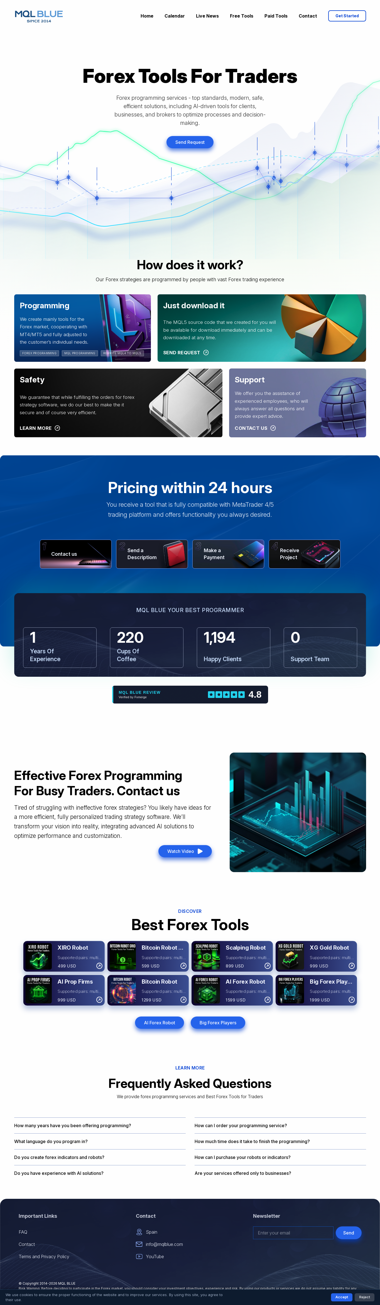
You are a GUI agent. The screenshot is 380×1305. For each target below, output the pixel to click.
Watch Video (185, 851)
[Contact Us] (255, 428)
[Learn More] (40, 428)
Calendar (175, 16)
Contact (308, 16)
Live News (207, 16)
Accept (341, 1297)
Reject (364, 1297)
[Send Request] (186, 352)
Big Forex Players (218, 1022)
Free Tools (241, 16)
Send (348, 1233)
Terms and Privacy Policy (44, 1256)
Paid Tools (276, 16)
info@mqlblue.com (159, 1244)
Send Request (190, 142)
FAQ (23, 1232)
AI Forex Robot (159, 1022)
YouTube (150, 1256)
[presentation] (319, 1252)
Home (147, 16)
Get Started (347, 15)
